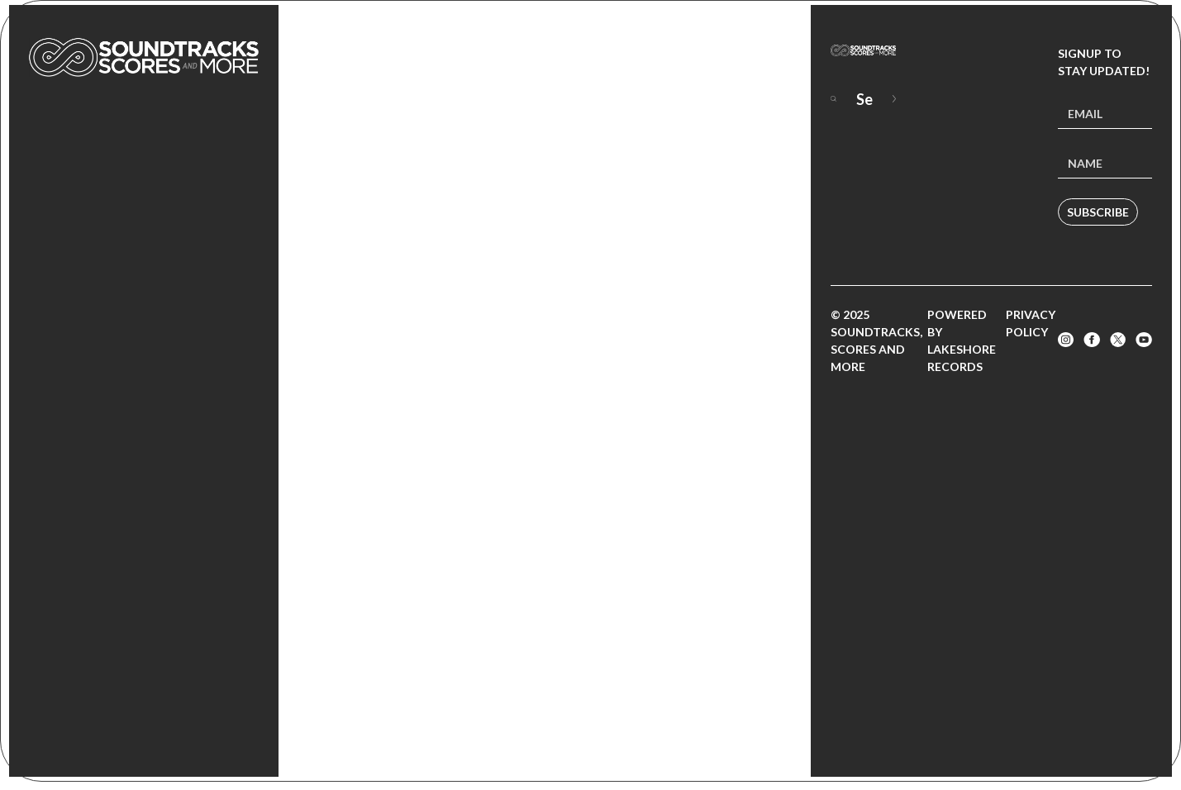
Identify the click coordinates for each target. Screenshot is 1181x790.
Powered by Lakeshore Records (961, 340)
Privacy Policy (1030, 323)
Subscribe (1098, 212)
